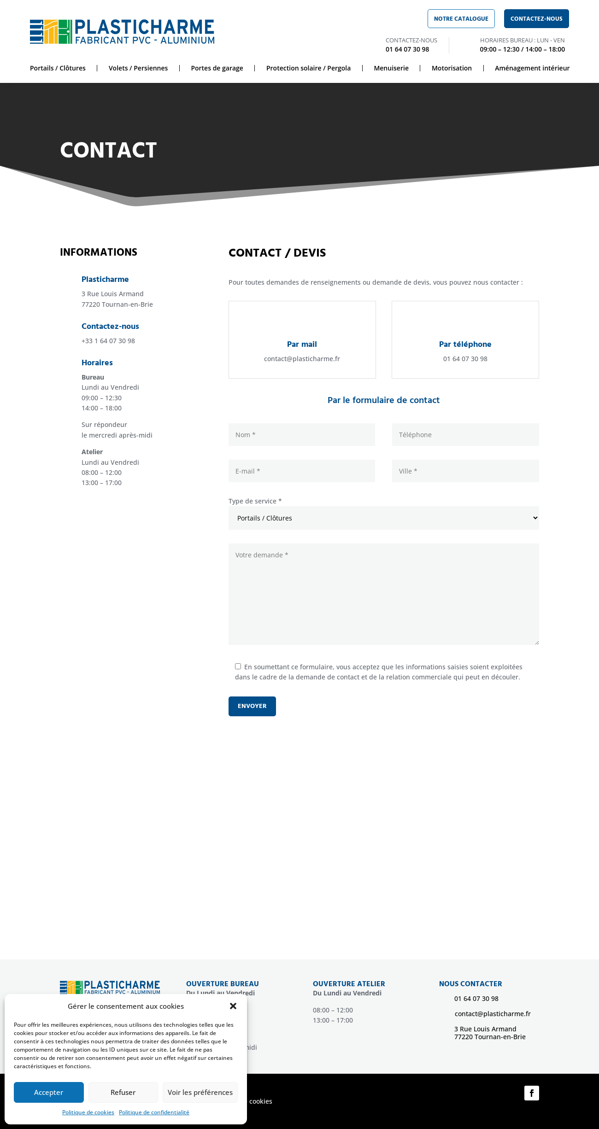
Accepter (48, 1092)
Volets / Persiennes (138, 68)
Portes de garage (217, 68)
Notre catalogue (461, 19)
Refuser (123, 1092)
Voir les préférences (200, 1092)
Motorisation (452, 68)
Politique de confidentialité (154, 1112)
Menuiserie (391, 68)
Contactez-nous (537, 19)
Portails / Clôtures (58, 68)
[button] (233, 1006)
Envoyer (252, 706)
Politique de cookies (88, 1112)
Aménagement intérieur (532, 68)
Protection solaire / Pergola (308, 68)
